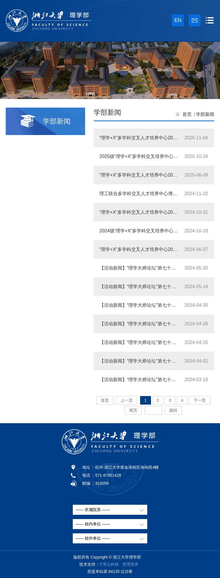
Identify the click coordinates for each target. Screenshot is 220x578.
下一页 (200, 400)
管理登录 (130, 564)
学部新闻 (205, 114)
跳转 (173, 410)
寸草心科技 (109, 564)
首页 (187, 114)
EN (177, 20)
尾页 (133, 410)
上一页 (127, 400)
